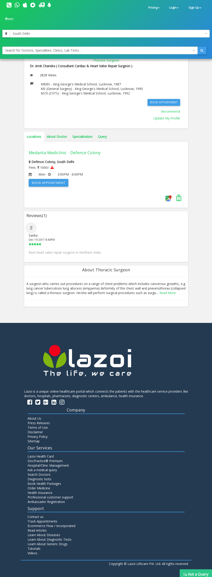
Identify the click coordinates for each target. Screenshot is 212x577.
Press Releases (39, 423)
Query (102, 136)
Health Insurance (40, 492)
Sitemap (34, 441)
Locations (34, 136)
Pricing (154, 8)
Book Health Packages (44, 483)
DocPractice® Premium (45, 461)
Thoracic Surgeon (106, 60)
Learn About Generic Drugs (48, 544)
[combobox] (110, 33)
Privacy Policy (38, 436)
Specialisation (82, 136)
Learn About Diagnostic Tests (50, 539)
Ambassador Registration (46, 502)
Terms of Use (38, 427)
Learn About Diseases (44, 535)
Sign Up (195, 8)
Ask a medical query (42, 470)
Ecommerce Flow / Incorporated (51, 526)
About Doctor (57, 136)
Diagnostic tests (39, 479)
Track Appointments (42, 521)
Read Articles (37, 530)
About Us (34, 418)
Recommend (170, 111)
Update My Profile (166, 118)
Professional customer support (50, 497)
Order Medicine (39, 488)
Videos (32, 553)
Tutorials (34, 548)
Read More (167, 293)
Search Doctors (39, 474)
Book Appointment (164, 102)
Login (174, 8)
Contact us (35, 517)
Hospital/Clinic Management (48, 465)
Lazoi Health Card (41, 456)
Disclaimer (35, 432)
